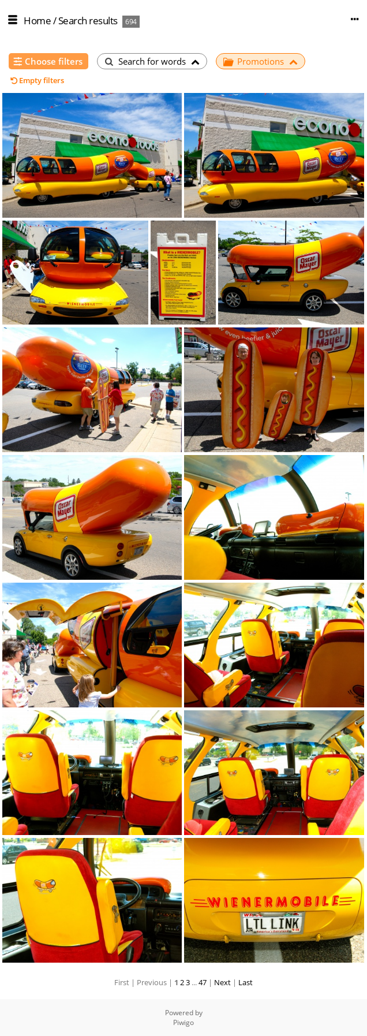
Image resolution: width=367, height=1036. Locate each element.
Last (245, 982)
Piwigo (183, 1022)
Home (37, 20)
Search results (88, 20)
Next (222, 982)
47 (203, 982)
